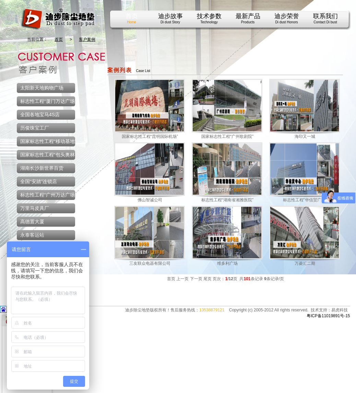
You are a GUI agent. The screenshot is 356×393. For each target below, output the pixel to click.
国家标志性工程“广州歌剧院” (227, 136)
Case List (143, 71)
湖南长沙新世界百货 (41, 169)
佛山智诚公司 (150, 200)
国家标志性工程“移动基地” (48, 142)
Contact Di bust (325, 22)
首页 (59, 39)
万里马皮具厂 (34, 209)
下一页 (196, 278)
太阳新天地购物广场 (41, 89)
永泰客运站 (32, 236)
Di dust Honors (286, 22)
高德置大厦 (32, 223)
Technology (209, 22)
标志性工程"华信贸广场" (305, 200)
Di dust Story (170, 22)
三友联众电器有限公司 (149, 263)
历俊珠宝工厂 (34, 129)
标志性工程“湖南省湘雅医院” (227, 200)
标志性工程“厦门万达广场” (48, 102)
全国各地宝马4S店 (40, 116)
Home (131, 22)
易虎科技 (339, 310)
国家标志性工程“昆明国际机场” (150, 136)
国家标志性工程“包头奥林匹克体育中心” (46, 157)
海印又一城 (305, 136)
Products (247, 22)
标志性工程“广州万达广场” (48, 196)
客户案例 (87, 39)
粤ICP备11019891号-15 (328, 315)
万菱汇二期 (305, 263)
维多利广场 (227, 263)
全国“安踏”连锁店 (38, 183)
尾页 (207, 278)
